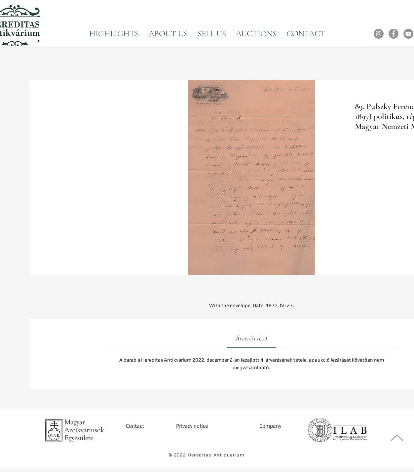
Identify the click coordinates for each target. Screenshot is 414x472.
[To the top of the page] (397, 438)
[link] (251, 338)
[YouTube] (408, 34)
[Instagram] (379, 34)
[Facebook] (393, 34)
